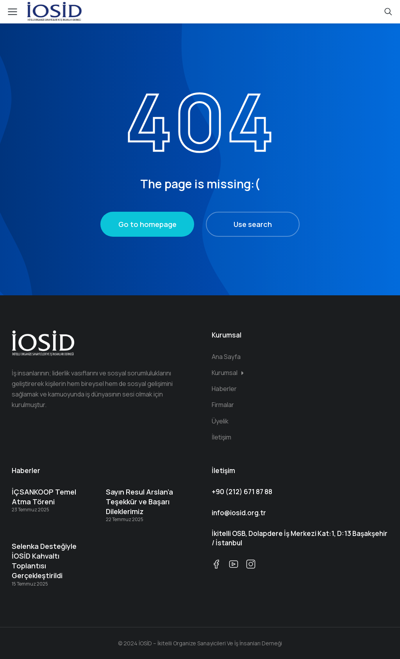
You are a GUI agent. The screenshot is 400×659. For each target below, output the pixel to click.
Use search (253, 224)
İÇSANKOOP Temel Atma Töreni (44, 496)
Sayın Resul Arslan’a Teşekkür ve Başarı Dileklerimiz (139, 501)
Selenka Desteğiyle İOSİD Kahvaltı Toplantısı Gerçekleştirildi (44, 560)
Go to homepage (147, 224)
